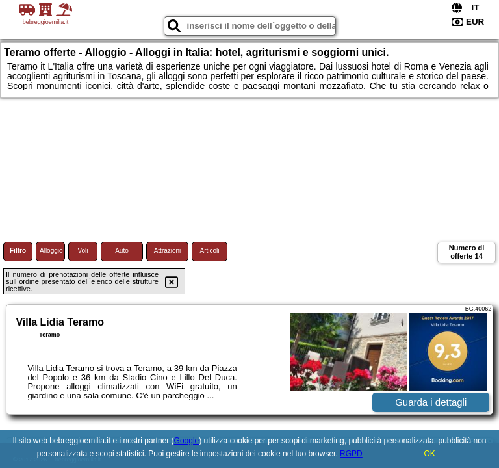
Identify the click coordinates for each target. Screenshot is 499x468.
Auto (122, 250)
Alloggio (51, 250)
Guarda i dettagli (431, 402)
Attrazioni (167, 250)
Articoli (209, 250)
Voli (82, 250)
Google (186, 440)
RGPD (351, 453)
